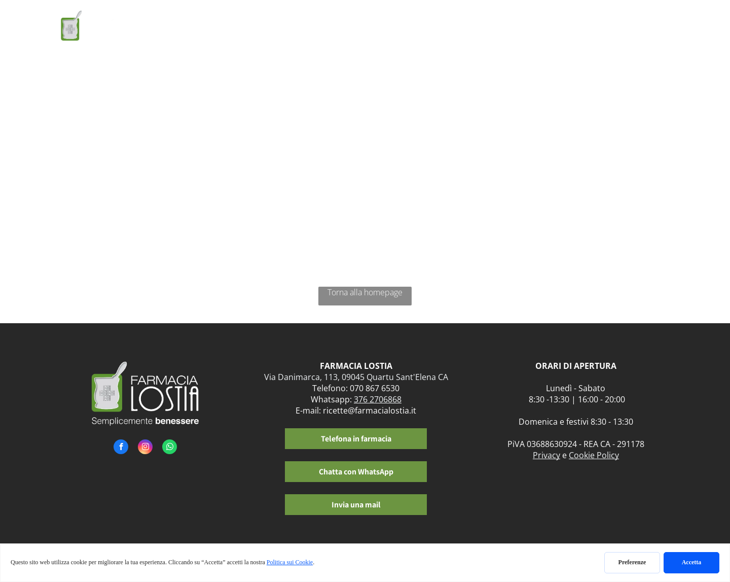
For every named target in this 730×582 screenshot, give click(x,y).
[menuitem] (248, 29)
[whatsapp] (169, 448)
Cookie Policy (594, 455)
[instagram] (145, 448)
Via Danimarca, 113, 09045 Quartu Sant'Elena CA (356, 377)
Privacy (546, 455)
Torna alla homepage (365, 292)
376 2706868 (378, 399)
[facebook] (121, 448)
